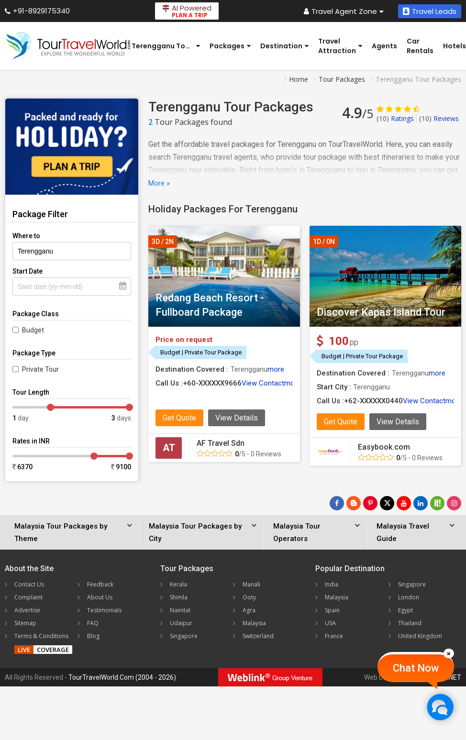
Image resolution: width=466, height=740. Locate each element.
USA (330, 623)
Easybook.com (384, 447)
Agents (384, 46)
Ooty (249, 597)
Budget (33, 330)
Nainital (180, 610)
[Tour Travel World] (68, 46)
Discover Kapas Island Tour (381, 312)
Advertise (27, 610)
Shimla (179, 597)
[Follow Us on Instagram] (454, 503)
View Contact (263, 383)
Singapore (184, 636)
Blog (93, 636)
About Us (99, 597)
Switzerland (258, 636)
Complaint (28, 597)
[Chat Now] (440, 707)
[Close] (449, 653)
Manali (251, 584)
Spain (332, 610)
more (275, 369)
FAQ (93, 623)
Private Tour (40, 369)
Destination (284, 46)
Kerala (178, 584)
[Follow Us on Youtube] (404, 503)
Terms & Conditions (41, 636)
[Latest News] (353, 503)
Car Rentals (420, 45)
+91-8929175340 (37, 11)
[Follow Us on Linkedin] (420, 503)
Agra (249, 610)
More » (159, 183)
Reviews (439, 118)
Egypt (405, 610)
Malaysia (254, 623)
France (334, 636)
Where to (26, 236)
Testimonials (104, 610)
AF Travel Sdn (220, 443)
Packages (230, 46)
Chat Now (416, 668)
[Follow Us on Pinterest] (370, 503)
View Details (236, 417)
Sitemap (25, 623)
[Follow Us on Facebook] (337, 503)
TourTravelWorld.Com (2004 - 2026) (122, 677)
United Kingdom (420, 636)
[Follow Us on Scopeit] (437, 503)
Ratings (395, 118)
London (408, 597)
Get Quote (179, 417)
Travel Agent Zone (344, 11)
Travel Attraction (340, 45)
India (331, 584)
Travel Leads (429, 11)
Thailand (410, 623)
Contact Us (29, 584)
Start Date (27, 271)
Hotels (454, 46)
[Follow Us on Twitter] (387, 503)
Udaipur (181, 623)
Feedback (100, 584)
